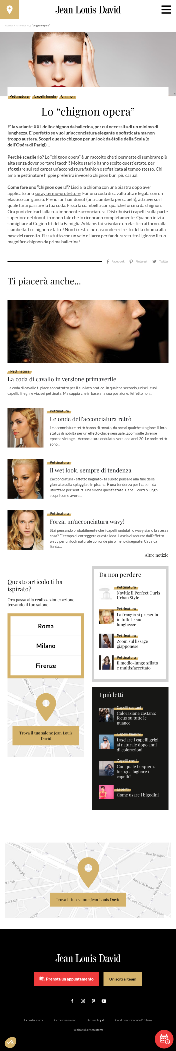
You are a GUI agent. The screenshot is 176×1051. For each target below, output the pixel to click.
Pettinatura (19, 97)
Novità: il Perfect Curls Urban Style (138, 590)
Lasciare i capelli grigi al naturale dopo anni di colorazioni (137, 739)
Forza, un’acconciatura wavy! (88, 516)
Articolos (21, 26)
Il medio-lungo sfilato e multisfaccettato (137, 660)
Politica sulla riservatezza (88, 1024)
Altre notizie (156, 550)
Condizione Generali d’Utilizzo (133, 1015)
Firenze (46, 660)
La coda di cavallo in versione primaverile (63, 374)
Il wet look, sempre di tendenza (91, 465)
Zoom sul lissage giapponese (132, 639)
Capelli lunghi (45, 97)
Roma (46, 620)
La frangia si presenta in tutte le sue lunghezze (137, 614)
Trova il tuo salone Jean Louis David (45, 730)
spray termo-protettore (57, 194)
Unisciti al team (122, 973)
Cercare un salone (65, 1015)
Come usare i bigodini (138, 789)
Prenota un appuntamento (67, 973)
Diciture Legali (95, 1015)
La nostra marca (34, 1015)
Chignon (67, 97)
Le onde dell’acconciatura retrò (92, 414)
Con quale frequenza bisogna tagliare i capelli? (136, 766)
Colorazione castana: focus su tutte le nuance (136, 713)
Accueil (9, 26)
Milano (46, 640)
